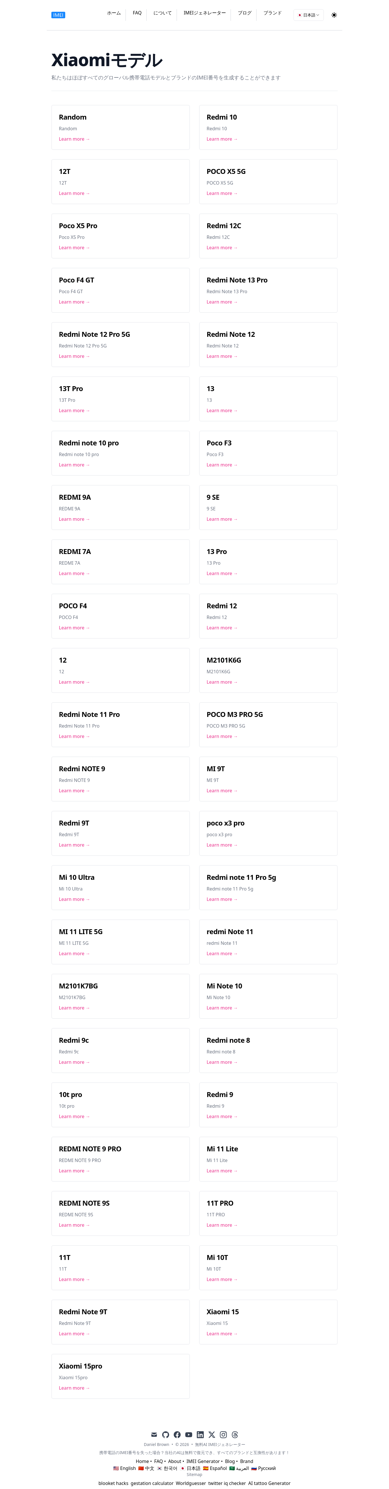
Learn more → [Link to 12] (74, 682)
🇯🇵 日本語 (190, 1468)
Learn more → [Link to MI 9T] (222, 790)
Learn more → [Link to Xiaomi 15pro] (74, 1388)
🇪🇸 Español (215, 1468)
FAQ (137, 13)
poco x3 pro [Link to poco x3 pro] (225, 823)
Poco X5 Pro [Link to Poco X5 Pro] (78, 225)
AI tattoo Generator (269, 1483)
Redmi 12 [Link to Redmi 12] (222, 605)
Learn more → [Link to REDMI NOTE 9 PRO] (74, 1171)
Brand (246, 1461)
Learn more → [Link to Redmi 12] (222, 627)
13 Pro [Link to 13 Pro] (217, 551)
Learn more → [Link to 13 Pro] (222, 573)
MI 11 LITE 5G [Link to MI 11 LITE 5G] (81, 931)
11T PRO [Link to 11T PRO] (220, 1203)
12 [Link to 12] (62, 660)
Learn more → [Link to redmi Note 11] (222, 953)
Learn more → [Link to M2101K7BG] (74, 1008)
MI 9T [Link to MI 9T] (216, 768)
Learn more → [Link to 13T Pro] (74, 410)
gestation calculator (152, 1483)
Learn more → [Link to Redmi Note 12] (222, 356)
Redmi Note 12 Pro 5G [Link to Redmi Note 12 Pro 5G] (94, 334)
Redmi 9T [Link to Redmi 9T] (74, 823)
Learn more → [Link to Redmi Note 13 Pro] (222, 302)
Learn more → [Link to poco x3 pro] (222, 845)
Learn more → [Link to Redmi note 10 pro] (74, 465)
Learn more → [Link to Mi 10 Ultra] (74, 899)
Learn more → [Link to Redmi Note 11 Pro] (74, 736)
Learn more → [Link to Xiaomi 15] (222, 1333)
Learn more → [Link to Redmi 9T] (74, 845)
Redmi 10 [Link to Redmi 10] (222, 117)
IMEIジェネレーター (205, 13)
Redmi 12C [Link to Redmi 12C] (224, 225)
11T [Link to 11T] (64, 1257)
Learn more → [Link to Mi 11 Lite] (222, 1171)
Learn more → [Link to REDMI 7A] (74, 573)
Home (142, 1461)
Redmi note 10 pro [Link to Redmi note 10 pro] (89, 442)
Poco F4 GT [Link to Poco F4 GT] (76, 280)
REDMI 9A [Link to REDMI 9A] (75, 497)
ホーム (114, 13)
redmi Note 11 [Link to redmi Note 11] (230, 931)
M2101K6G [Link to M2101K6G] (224, 660)
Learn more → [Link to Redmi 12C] (222, 247)
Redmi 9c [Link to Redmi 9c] (74, 1040)
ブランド (272, 13)
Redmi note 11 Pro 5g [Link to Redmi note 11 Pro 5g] (241, 877)
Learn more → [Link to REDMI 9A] (74, 519)
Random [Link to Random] (73, 117)
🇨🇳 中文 (146, 1468)
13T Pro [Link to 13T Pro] (71, 388)
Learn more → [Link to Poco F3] (222, 465)
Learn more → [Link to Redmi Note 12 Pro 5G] (74, 356)
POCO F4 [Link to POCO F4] (73, 605)
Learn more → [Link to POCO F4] (74, 627)
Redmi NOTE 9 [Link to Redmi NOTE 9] (82, 768)
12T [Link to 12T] (64, 171)
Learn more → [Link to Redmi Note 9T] (74, 1333)
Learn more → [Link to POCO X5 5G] (222, 193)
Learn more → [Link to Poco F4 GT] (74, 302)
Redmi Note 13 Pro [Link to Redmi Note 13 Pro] (237, 280)
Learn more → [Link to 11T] (74, 1279)
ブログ (245, 13)
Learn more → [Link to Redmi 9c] (74, 1062)
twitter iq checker (227, 1483)
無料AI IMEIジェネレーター (220, 1444)
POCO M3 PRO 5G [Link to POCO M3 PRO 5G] (235, 714)
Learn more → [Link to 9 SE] (222, 519)
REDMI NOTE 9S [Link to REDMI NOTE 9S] (84, 1203)
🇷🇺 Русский (263, 1468)
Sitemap (194, 1474)
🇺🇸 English (124, 1468)
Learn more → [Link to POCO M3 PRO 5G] (222, 736)
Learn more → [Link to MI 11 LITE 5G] (74, 953)
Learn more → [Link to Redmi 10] (222, 139)
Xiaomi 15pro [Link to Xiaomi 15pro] (80, 1366)
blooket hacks (113, 1483)
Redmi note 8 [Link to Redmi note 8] (228, 1040)
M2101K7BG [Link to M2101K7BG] (78, 985)
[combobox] (308, 15)
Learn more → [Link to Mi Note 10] (222, 1008)
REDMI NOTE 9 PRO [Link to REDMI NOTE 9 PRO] (90, 1148)
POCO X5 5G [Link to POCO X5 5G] (226, 171)
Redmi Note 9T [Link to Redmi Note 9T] (83, 1311)
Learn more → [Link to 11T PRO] (222, 1225)
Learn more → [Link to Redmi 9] (222, 1116)
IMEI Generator (203, 1461)
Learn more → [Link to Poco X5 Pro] (74, 247)
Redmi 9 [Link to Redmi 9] (220, 1094)
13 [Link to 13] (210, 388)
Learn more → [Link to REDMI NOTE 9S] (74, 1225)
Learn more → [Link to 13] (222, 410)
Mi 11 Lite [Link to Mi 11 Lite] (222, 1148)
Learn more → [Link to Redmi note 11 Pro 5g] (222, 899)
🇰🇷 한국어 (167, 1468)
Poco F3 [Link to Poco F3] (219, 442)
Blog (230, 1461)
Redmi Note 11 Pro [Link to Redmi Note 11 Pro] (89, 714)
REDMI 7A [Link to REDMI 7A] (75, 551)
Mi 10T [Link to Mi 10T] (217, 1257)
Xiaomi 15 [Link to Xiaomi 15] (223, 1311)
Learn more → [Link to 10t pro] (74, 1116)
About (174, 1461)
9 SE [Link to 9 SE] (213, 497)
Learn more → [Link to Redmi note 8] (222, 1062)
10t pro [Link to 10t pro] (70, 1094)
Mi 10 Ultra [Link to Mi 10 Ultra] (76, 877)
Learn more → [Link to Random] (74, 139)
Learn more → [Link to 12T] (74, 193)
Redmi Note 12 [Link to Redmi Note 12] (231, 334)
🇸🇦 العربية (239, 1468)
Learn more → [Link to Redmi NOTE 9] (74, 790)
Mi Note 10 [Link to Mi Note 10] (224, 985)
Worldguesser (191, 1483)
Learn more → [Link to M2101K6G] (222, 682)
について (163, 13)
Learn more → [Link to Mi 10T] (222, 1279)
